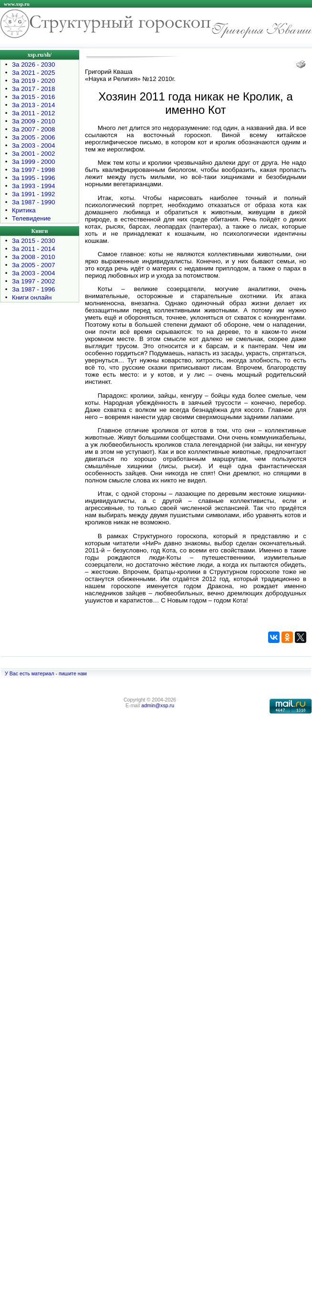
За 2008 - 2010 (33, 257)
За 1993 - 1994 (33, 186)
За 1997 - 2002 (33, 281)
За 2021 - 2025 (33, 72)
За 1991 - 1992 (33, 194)
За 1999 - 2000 (33, 161)
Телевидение (31, 218)
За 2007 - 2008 (33, 129)
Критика (24, 210)
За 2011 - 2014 (33, 248)
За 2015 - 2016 (33, 96)
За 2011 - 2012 (33, 113)
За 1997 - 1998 (33, 169)
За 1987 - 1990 (33, 202)
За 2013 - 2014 (33, 105)
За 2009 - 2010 (33, 121)
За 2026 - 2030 (33, 64)
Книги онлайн (32, 297)
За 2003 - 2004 (33, 145)
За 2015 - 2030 (33, 240)
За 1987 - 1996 (33, 289)
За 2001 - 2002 (33, 153)
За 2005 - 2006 (33, 137)
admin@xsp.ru (157, 705)
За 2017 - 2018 (33, 88)
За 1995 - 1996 (33, 177)
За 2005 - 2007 (33, 265)
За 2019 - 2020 (33, 80)
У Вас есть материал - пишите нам (46, 673)
